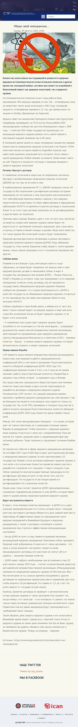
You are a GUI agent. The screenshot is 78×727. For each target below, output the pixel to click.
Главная (14, 714)
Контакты (69, 714)
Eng (74, 2)
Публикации (34, 714)
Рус (74, 9)
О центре (23, 714)
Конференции (47, 714)
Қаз (74, 6)
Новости (59, 714)
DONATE (42, 718)
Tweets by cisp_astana (31, 671)
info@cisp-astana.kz (55, 722)
